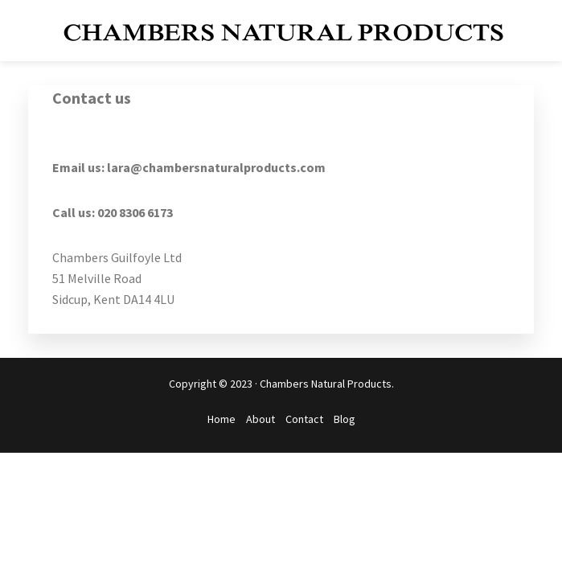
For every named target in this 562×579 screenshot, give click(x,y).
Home (221, 419)
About (260, 419)
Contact (304, 419)
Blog (344, 419)
